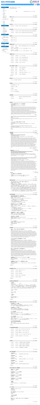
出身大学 (4, 11)
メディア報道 (4, 51)
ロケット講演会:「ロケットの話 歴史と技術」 (16, 173)
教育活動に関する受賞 (5, 39)
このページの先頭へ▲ (35, 15)
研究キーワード (4, 10)
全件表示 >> (11, 75)
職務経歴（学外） (5, 17)
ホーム (32, 4)
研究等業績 (4, 28)
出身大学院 (4, 13)
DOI (35, 114)
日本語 (35, 4)
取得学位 (4, 14)
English (38, 4)
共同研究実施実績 (5, 31)
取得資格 (4, 22)
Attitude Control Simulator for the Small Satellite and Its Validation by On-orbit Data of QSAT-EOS (23, 157)
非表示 (35, 24)
